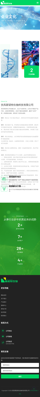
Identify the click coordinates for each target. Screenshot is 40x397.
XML (20, 394)
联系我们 (3, 315)
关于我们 (10, 21)
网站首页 (3, 295)
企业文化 (18, 21)
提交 (20, 376)
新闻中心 (3, 305)
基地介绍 (3, 309)
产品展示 (3, 302)
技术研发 (3, 312)
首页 (3, 21)
